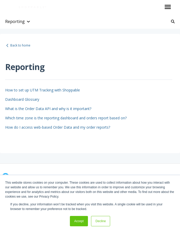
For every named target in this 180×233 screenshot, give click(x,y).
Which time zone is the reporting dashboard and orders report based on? (66, 117)
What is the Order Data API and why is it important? (48, 108)
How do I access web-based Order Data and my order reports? (57, 127)
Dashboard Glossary (22, 99)
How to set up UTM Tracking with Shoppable (42, 90)
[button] (168, 7)
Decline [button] (100, 221)
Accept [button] (79, 221)
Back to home (20, 45)
